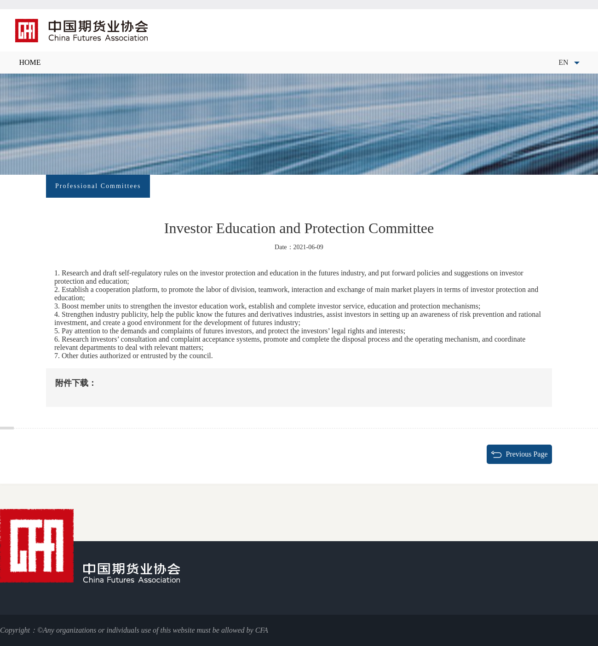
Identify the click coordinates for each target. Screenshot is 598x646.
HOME (29, 62)
